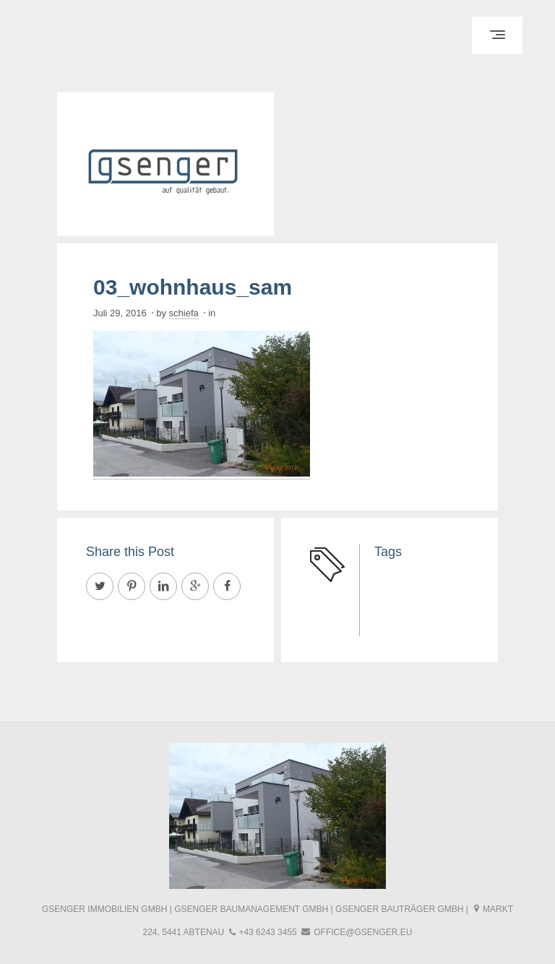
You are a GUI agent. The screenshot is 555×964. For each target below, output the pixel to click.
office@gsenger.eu (363, 932)
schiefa (184, 313)
